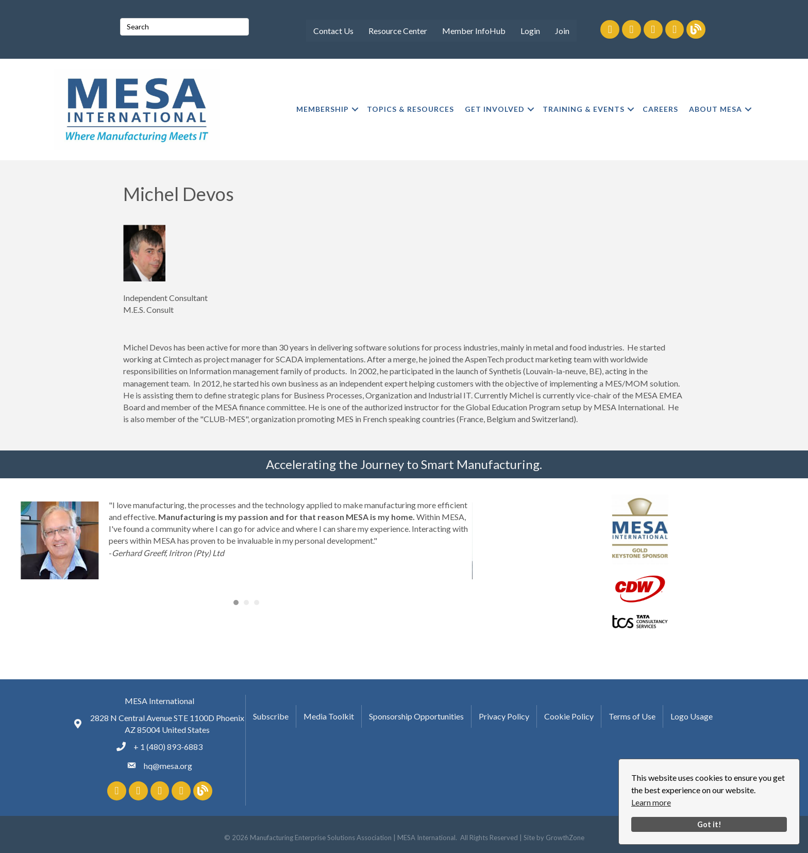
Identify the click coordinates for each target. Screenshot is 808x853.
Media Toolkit (329, 716)
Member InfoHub (474, 31)
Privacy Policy (504, 716)
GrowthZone (565, 837)
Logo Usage (691, 716)
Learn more (651, 802)
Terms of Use (632, 716)
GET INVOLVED (495, 109)
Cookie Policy (569, 716)
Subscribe (271, 716)
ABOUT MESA (715, 109)
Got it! (709, 824)
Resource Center (397, 31)
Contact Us (333, 31)
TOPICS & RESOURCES (410, 109)
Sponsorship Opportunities (416, 716)
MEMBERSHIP (322, 109)
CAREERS (660, 109)
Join (562, 31)
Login (530, 31)
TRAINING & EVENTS (584, 109)
